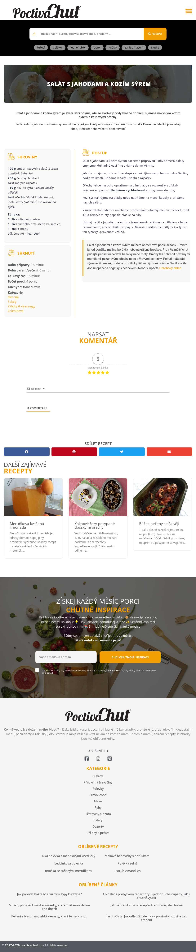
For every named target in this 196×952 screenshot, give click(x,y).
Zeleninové (16, 311)
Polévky (98, 789)
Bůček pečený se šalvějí (159, 523)
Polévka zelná (127, 863)
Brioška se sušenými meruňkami (68, 871)
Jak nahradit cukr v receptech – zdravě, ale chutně (147, 905)
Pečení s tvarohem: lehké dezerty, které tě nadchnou (49, 916)
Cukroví (98, 776)
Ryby (98, 807)
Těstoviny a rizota (98, 814)
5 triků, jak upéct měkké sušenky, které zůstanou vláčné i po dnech (49, 907)
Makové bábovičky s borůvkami (127, 856)
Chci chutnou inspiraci (130, 657)
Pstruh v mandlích (127, 871)
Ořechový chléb (170, 268)
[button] (188, 11)
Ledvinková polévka (68, 863)
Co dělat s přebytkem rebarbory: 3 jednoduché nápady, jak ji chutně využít (146, 896)
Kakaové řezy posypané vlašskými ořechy (94, 525)
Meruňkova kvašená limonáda (27, 525)
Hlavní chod (98, 795)
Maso (98, 801)
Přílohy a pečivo (98, 833)
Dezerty (98, 826)
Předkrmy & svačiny (98, 782)
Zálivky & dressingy (21, 306)
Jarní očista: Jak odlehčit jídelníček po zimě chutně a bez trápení (146, 918)
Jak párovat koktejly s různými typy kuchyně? (49, 894)
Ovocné (13, 297)
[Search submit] (155, 34)
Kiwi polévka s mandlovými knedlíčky (68, 856)
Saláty (12, 302)
